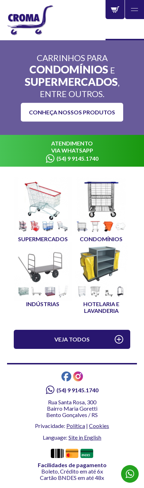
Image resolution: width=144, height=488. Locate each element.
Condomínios (101, 209)
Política (75, 425)
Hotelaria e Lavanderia (101, 278)
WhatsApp (130, 474)
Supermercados (43, 209)
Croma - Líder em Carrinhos (30, 20)
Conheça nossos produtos (72, 112)
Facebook (66, 376)
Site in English (84, 437)
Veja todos (72, 339)
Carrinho (115, 9)
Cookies (99, 425)
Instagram (78, 376)
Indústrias (43, 274)
